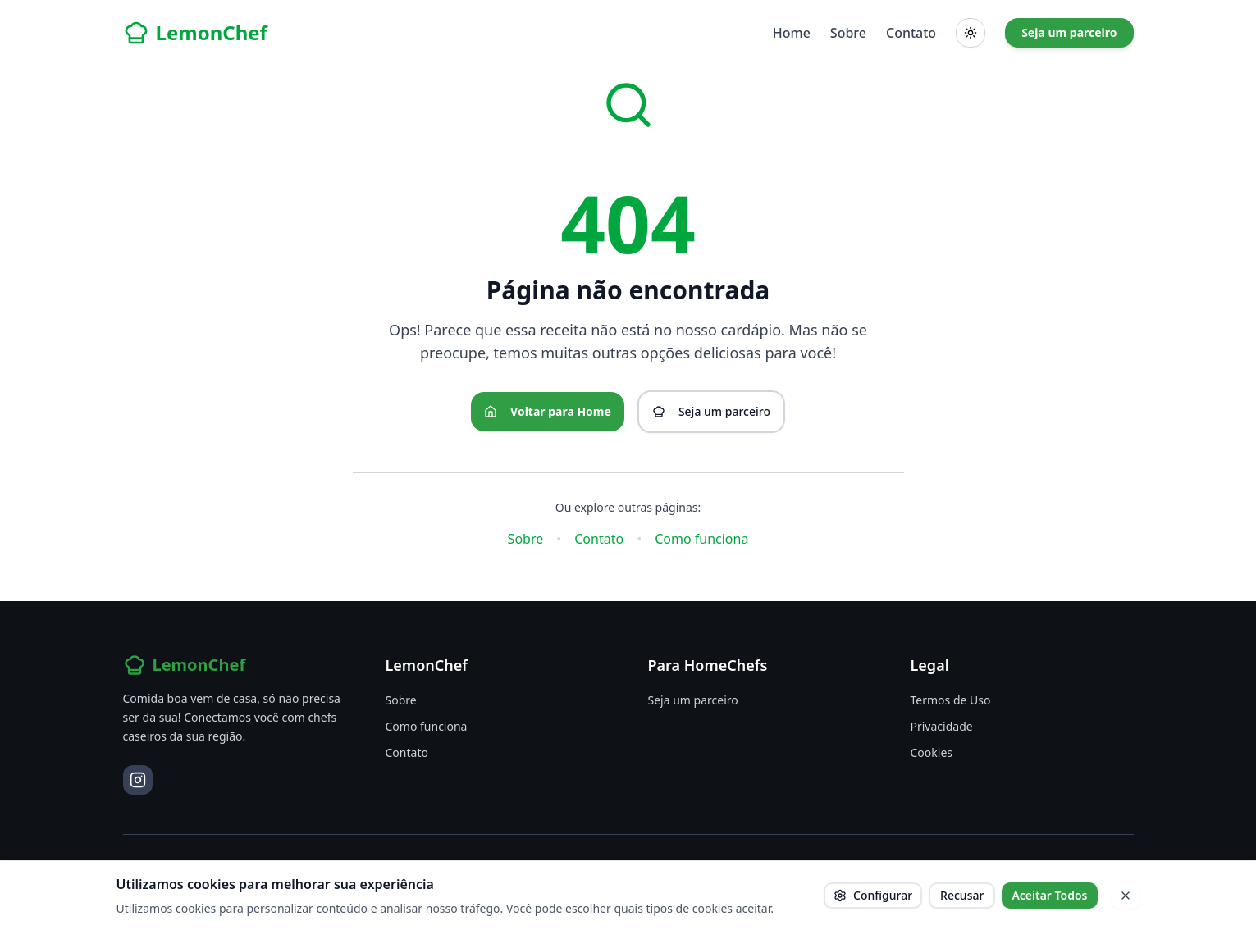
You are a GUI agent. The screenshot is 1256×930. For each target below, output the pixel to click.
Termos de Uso (951, 700)
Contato (911, 33)
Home (792, 33)
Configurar (873, 895)
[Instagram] (138, 780)
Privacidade (942, 726)
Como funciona (701, 539)
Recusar (962, 895)
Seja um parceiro (1069, 32)
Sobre (848, 33)
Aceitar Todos (1049, 895)
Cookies (931, 752)
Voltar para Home (547, 411)
